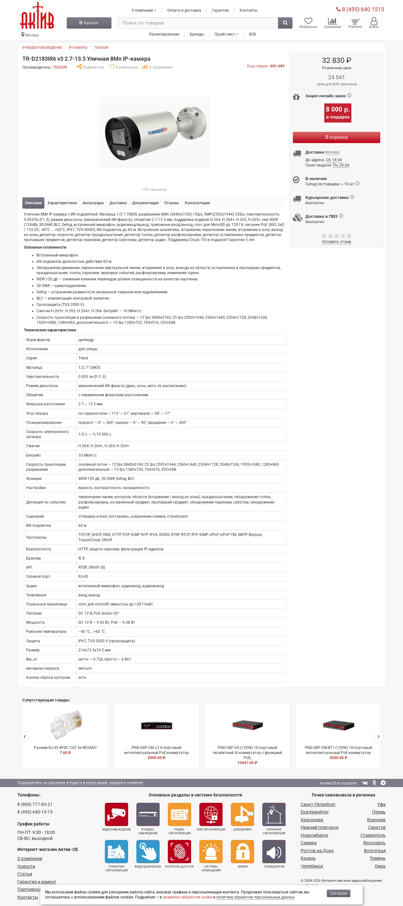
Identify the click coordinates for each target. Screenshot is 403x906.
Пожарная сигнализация (116, 856)
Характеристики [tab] (62, 203)
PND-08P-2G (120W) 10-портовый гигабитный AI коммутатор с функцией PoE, (247, 737)
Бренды (197, 34)
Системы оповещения (211, 856)
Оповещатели (274, 854)
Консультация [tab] (197, 203)
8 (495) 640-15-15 (35, 811)
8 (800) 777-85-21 (35, 804)
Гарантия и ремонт (36, 881)
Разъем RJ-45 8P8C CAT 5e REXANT (65, 731)
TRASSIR (101, 48)
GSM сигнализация (210, 817)
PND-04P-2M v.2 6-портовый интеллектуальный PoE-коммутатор (156, 734)
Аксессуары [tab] (93, 203)
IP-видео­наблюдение (148, 819)
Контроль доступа (179, 854)
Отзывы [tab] (171, 203)
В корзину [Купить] (337, 137)
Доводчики (242, 817)
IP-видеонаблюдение (42, 48)
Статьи (24, 873)
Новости (26, 866)
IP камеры (78, 48)
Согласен (338, 893)
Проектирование (164, 34)
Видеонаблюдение (116, 817)
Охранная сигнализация (274, 819)
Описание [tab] (33, 203)
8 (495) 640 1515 (360, 9)
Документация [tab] (145, 203)
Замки (242, 854)
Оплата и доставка (184, 10)
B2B (252, 34)
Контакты (248, 10)
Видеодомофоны (148, 854)
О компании (29, 858)
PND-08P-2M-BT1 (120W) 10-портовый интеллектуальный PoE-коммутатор (338, 734)
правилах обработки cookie (187, 897)
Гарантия (220, 10)
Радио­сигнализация (179, 819)
